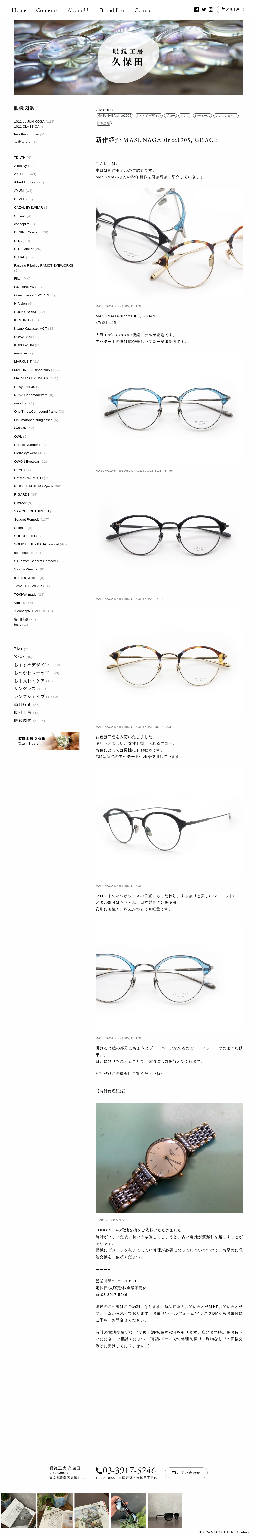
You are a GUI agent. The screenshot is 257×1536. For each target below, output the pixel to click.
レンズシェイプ (29, 696)
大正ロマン (23, 142)
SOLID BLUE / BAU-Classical (36, 544)
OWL (18, 436)
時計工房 (23, 712)
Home (21, 10)
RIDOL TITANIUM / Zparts (34, 486)
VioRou (19, 603)
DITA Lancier (24, 249)
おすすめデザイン (31, 664)
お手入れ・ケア (29, 680)
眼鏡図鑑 (23, 720)
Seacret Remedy (26, 519)
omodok (20, 403)
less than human (26, 134)
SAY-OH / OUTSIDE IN (31, 511)
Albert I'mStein (25, 182)
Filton (18, 278)
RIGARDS (22, 494)
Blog (18, 648)
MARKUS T (23, 361)
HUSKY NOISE (25, 312)
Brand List (114, 10)
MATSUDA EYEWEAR (31, 378)
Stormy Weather (26, 569)
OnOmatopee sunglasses (33, 420)
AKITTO (20, 174)
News (19, 656)
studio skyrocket (26, 578)
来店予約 (231, 10)
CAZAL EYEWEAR (28, 207)
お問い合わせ (186, 1473)
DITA (18, 241)
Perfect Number (26, 445)
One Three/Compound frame (36, 411)
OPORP (20, 428)
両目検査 (23, 704)
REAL (18, 470)
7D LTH (20, 157)
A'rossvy (20, 166)
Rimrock (20, 503)
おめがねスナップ (31, 672)
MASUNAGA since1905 (32, 370)
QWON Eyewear (26, 461)
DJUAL (19, 257)
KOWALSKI (23, 337)
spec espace (23, 553)
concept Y (21, 224)
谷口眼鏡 (21, 619)
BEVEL (19, 199)
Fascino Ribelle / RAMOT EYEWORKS (43, 265)
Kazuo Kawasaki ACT (30, 328)
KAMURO (21, 320)
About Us (81, 10)
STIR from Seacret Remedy (35, 561)
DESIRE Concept (27, 232)
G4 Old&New (24, 287)
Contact (146, 10)
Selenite (20, 528)
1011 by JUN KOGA (29, 121)
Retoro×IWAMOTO (28, 478)
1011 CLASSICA (26, 126)
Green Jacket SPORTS (31, 295)
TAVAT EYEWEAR (28, 586)
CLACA (19, 216)
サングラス (25, 688)
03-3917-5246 (126, 1470)
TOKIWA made (25, 594)
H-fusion (20, 303)
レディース (202, 115)
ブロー (170, 115)
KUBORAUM (24, 345)
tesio (17, 624)
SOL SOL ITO (24, 536)
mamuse (20, 353)
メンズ (185, 115)
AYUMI (19, 191)
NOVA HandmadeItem (30, 395)
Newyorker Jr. (24, 387)
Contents (49, 10)
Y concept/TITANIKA (29, 611)
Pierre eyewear (25, 453)
